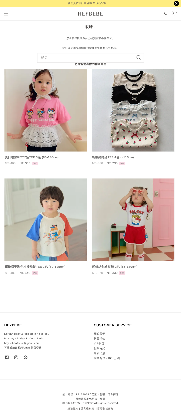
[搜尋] (166, 13)
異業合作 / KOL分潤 (107, 358)
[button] (6, 13)
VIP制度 (99, 343)
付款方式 (99, 348)
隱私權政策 (87, 408)
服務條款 (72, 408)
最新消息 (99, 353)
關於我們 (99, 333)
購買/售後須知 (105, 408)
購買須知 (99, 338)
